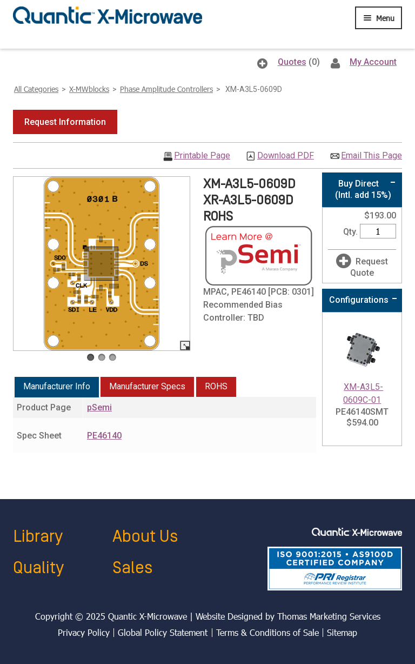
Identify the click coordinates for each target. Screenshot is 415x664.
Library (38, 537)
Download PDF (285, 156)
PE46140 (104, 435)
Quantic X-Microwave (147, 616)
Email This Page (371, 156)
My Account (373, 62)
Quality (38, 568)
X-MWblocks (89, 89)
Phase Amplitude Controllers (166, 89)
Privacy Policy (84, 632)
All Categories (36, 89)
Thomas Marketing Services (328, 616)
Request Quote (369, 267)
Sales (132, 568)
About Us (145, 537)
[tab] (57, 387)
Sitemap (342, 632)
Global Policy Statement (163, 632)
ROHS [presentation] (216, 386)
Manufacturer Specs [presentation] (147, 386)
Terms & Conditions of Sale (267, 632)
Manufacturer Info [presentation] (56, 386)
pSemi (99, 407)
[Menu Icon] (378, 17)
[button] (65, 122)
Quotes (292, 62)
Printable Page (202, 156)
